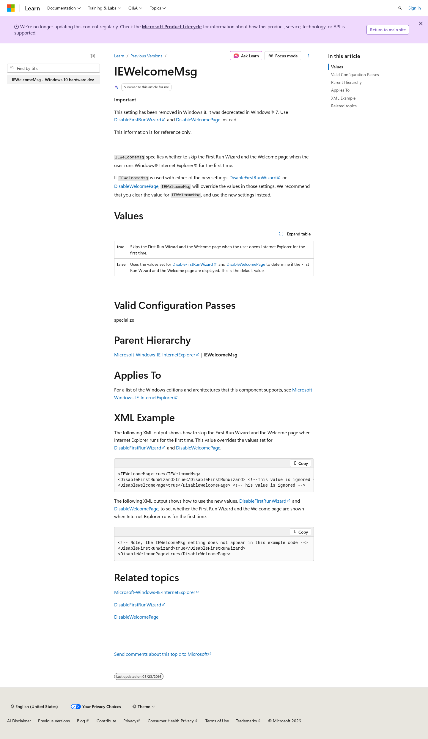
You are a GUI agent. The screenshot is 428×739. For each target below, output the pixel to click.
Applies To (340, 90)
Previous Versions (146, 56)
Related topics (344, 106)
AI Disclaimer (19, 721)
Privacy (129, 721)
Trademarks (246, 721)
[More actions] (308, 56)
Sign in (414, 8)
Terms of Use (217, 721)
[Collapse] (92, 56)
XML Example (343, 98)
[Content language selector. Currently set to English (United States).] (34, 706)
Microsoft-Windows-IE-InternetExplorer (154, 354)
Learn (119, 56)
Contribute (106, 721)
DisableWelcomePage (198, 119)
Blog (81, 721)
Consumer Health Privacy (171, 721)
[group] (214, 480)
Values (337, 67)
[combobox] (53, 68)
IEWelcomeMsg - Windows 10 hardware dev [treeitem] (53, 79)
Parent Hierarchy (346, 82)
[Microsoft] (11, 8)
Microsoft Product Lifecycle (172, 26)
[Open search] (400, 8)
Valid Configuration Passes (355, 74)
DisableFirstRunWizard (137, 119)
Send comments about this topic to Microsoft (160, 654)
